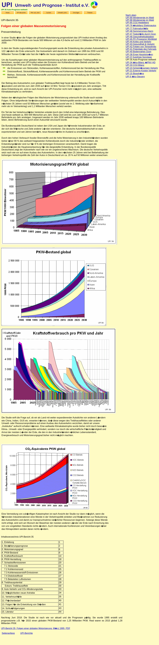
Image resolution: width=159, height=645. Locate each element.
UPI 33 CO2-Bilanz (135, 65)
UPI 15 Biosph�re (135, 73)
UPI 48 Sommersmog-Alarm (139, 31)
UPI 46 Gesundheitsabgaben (140, 36)
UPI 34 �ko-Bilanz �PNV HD (140, 62)
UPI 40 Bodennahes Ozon (138, 51)
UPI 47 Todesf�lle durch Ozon (141, 34)
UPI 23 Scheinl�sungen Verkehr (142, 68)
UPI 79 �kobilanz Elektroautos (141, 25)
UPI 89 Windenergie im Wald (140, 17)
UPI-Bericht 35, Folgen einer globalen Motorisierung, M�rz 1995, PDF (35, 628)
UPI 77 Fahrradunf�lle (137, 28)
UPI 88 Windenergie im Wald (140, 20)
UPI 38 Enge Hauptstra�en (139, 54)
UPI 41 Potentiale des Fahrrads (141, 49)
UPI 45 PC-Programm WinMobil (141, 39)
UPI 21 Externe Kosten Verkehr (141, 70)
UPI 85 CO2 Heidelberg (137, 22)
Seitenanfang (8, 633)
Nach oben (131, 15)
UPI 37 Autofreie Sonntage (139, 57)
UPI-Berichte (26, 633)
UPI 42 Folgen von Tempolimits (141, 46)
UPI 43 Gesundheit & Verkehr (140, 44)
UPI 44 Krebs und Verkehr (138, 41)
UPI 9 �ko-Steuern (135, 76)
